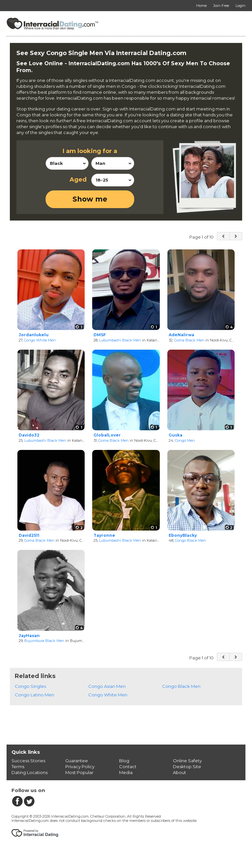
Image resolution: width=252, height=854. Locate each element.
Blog (124, 760)
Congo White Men (40, 340)
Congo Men (185, 440)
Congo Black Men (190, 540)
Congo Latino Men (34, 694)
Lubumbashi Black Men (120, 340)
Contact (127, 766)
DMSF (100, 334)
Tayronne (104, 535)
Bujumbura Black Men (44, 640)
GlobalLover (107, 435)
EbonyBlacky (183, 535)
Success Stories (28, 760)
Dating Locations (29, 772)
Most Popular (79, 772)
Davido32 (29, 435)
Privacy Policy (79, 766)
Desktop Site (187, 766)
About (179, 772)
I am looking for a (90, 151)
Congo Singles (30, 686)
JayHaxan (29, 635)
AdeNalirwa (181, 334)
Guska (175, 435)
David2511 (29, 535)
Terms (17, 766)
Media (126, 772)
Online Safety (187, 760)
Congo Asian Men (107, 686)
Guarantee (76, 760)
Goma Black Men (189, 340)
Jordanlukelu (34, 334)
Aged (78, 179)
